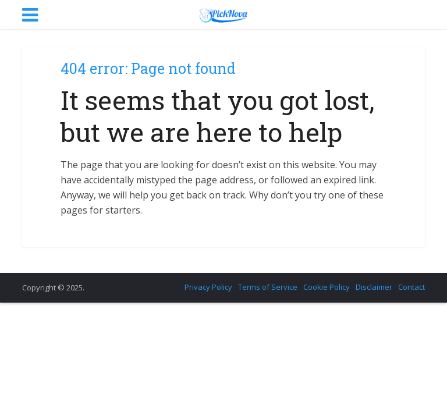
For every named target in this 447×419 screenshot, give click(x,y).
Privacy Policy (208, 287)
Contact (411, 287)
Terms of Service (267, 287)
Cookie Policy (326, 287)
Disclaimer (374, 287)
